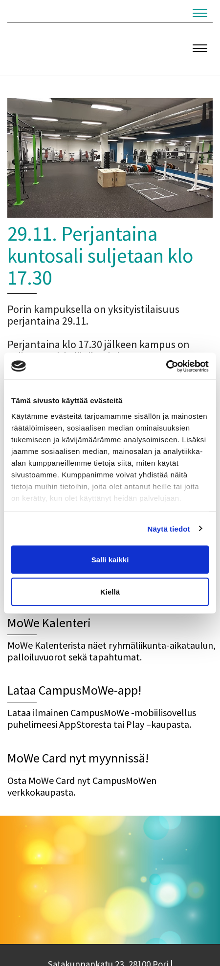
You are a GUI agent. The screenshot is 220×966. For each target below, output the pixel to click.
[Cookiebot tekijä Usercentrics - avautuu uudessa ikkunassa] (166, 366)
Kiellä (110, 591)
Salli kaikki (110, 559)
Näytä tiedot (169, 528)
